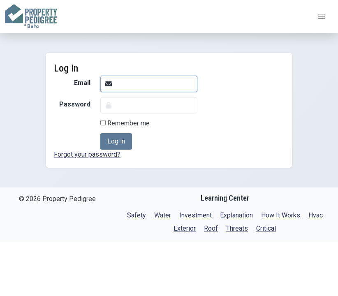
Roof (211, 228)
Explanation (236, 215)
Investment (195, 215)
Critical (266, 228)
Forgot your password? (87, 154)
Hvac (315, 215)
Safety (136, 215)
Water (162, 215)
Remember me (125, 123)
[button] (321, 16)
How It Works (280, 215)
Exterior (185, 228)
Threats (237, 228)
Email (82, 83)
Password (74, 104)
